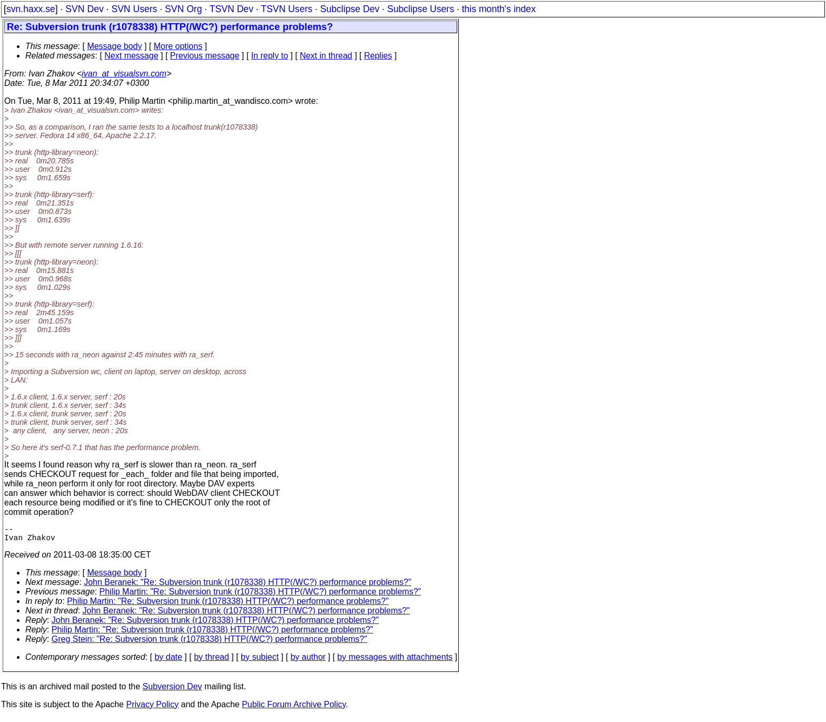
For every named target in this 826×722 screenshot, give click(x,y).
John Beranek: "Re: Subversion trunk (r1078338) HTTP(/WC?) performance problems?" (247, 586)
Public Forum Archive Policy (294, 708)
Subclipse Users (420, 9)
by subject (260, 661)
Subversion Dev (172, 690)
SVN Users (134, 9)
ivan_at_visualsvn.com (124, 73)
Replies (378, 55)
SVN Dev (84, 9)
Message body (114, 46)
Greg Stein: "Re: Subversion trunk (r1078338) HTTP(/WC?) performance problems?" (209, 643)
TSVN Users (286, 9)
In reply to (269, 55)
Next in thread (326, 55)
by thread (211, 661)
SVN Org (183, 9)
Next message (131, 55)
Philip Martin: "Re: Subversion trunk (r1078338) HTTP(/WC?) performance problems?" (260, 595)
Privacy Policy (152, 708)
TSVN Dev (231, 9)
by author (308, 661)
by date (168, 661)
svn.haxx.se (30, 9)
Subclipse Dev (349, 9)
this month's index (499, 9)
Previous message (205, 55)
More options (178, 46)
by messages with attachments (395, 661)
